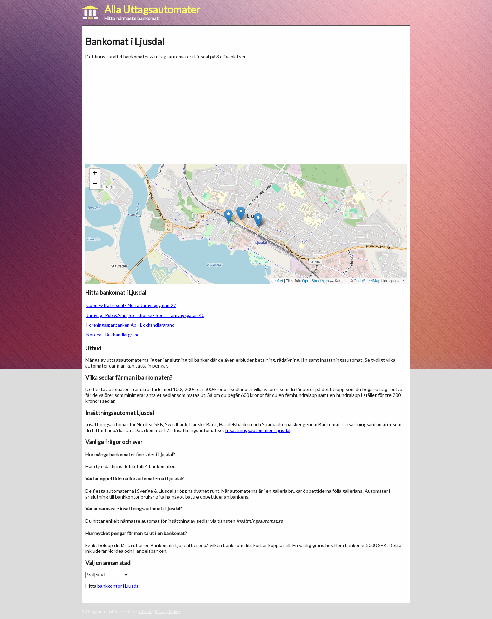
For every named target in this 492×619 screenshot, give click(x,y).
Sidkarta (145, 611)
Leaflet (277, 281)
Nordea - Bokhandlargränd (113, 334)
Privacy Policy (167, 611)
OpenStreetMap (315, 281)
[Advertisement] (142, 112)
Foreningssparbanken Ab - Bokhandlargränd (130, 325)
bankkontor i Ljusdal (118, 586)
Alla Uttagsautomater (152, 9)
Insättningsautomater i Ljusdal (257, 430)
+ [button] (95, 174)
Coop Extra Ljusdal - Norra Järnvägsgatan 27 (131, 305)
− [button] (95, 184)
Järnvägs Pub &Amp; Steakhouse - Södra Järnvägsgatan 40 (145, 315)
